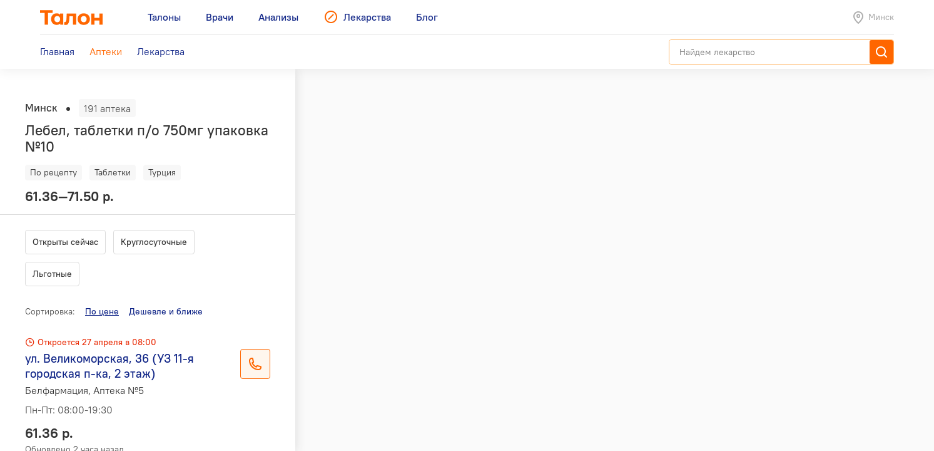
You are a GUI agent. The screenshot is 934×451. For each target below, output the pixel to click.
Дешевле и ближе (166, 311)
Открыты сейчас (65, 241)
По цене (102, 311)
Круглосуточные (154, 241)
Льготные (52, 273)
